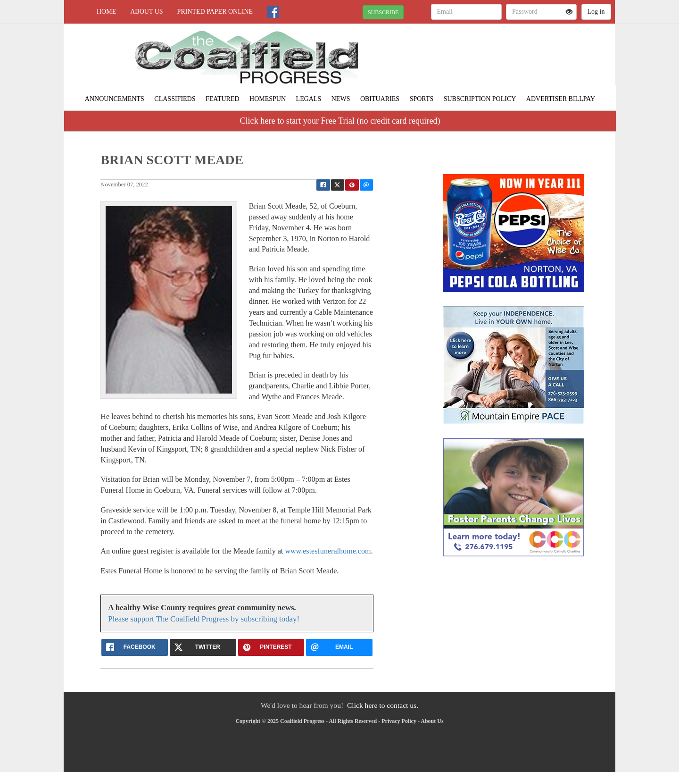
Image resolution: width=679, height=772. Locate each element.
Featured (223, 98)
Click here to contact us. (382, 705)
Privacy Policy (398, 721)
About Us (146, 11)
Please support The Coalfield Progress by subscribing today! (203, 618)
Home (106, 11)
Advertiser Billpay (560, 98)
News (340, 98)
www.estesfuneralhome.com (328, 551)
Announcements (114, 98)
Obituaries (379, 98)
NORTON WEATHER (529, 56)
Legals (309, 98)
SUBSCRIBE (383, 12)
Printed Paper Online (215, 11)
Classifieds (174, 98)
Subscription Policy (480, 98)
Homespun (267, 98)
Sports (422, 98)
